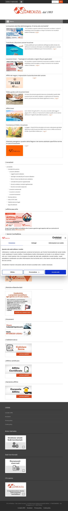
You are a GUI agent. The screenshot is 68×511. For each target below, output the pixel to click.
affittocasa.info (20, 229)
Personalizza (34, 272)
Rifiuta (12, 272)
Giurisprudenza (12, 197)
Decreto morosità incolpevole (19, 187)
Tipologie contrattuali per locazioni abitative (22, 176)
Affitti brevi (10, 108)
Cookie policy (8, 424)
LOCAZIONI (9, 167)
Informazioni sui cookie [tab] (56, 243)
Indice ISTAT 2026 (12, 199)
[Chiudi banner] (65, 238)
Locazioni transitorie (14, 194)
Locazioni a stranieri (14, 192)
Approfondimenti (12, 204)
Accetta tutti (55, 272)
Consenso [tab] (12, 243)
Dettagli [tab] (34, 243)
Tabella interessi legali (14, 202)
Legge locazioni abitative (17, 174)
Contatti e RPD (9, 413)
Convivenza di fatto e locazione (17, 125)
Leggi (37, 32)
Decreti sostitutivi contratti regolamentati (21, 184)
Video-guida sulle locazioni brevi (17, 92)
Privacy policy (8, 420)
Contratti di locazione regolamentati (20, 181)
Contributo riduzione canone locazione (19, 42)
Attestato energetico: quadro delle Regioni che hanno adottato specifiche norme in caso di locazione (34, 142)
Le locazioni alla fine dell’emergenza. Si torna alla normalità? (27, 26)
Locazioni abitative (14, 171)
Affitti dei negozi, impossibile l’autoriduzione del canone (26, 75)
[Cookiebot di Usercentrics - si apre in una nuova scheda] (53, 238)
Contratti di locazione (13, 169)
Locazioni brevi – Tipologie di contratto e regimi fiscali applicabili (29, 59)
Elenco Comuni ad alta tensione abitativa (22, 179)
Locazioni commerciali (15, 189)
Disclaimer (8, 416)
